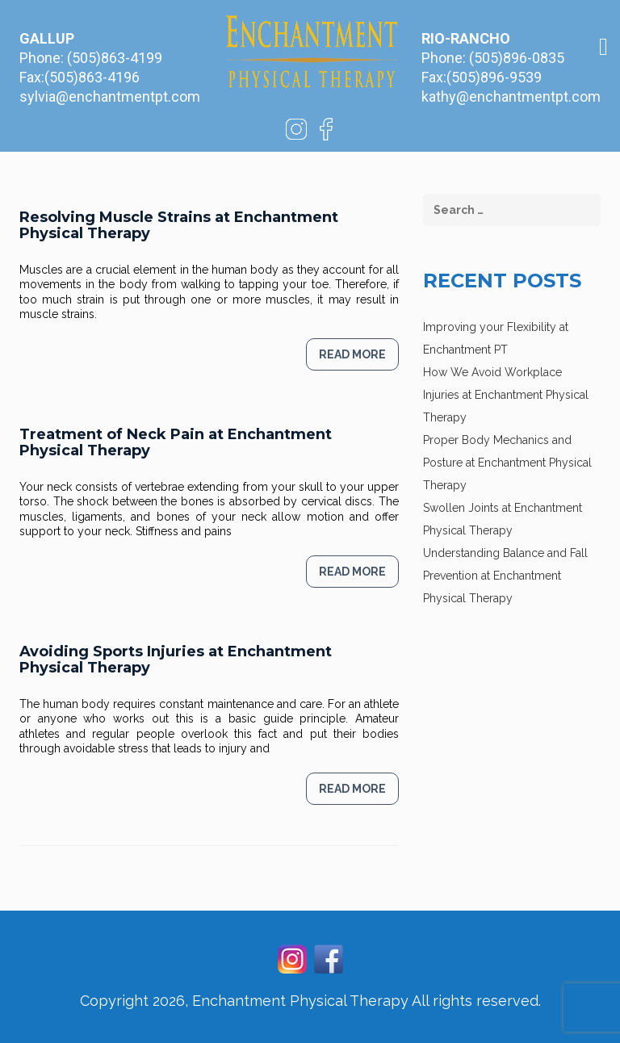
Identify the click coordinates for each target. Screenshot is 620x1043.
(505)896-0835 (516, 57)
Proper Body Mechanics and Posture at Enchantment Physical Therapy (507, 463)
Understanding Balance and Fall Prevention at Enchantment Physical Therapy (505, 576)
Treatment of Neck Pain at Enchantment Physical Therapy (175, 442)
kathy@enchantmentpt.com (511, 96)
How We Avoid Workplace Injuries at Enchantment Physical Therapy (506, 395)
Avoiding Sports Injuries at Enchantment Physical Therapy (175, 659)
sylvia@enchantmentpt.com (109, 96)
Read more (352, 354)
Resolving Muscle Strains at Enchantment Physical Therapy (178, 225)
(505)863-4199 (114, 57)
